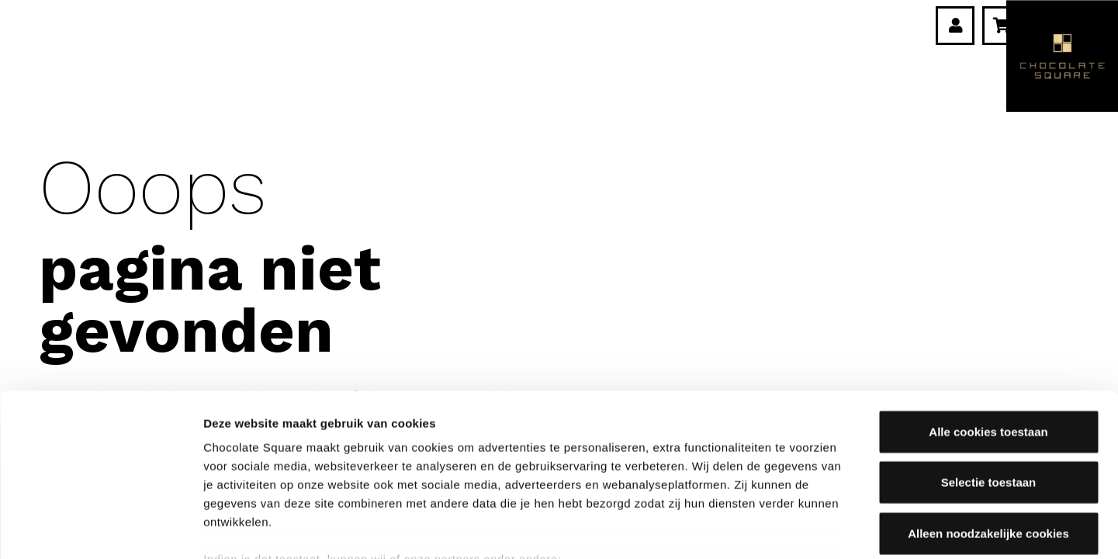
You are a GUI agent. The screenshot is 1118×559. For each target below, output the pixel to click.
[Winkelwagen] (1002, 26)
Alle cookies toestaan (988, 321)
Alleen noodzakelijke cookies (988, 423)
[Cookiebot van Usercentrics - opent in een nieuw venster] (100, 528)
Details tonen (838, 528)
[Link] (956, 25)
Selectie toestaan (989, 372)
